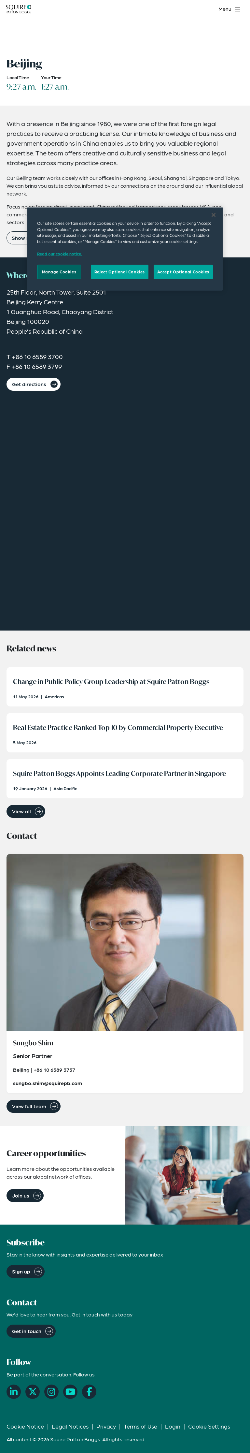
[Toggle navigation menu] (230, 9)
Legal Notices (70, 1426)
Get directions (29, 384)
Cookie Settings (209, 1426)
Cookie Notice (25, 1426)
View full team (29, 1106)
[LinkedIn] (14, 1392)
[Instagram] (51, 1392)
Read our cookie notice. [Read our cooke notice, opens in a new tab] (59, 253)
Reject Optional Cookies (119, 271)
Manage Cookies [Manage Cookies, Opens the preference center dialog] (59, 271)
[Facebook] (89, 1392)
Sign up (21, 1271)
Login (172, 1426)
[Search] (209, 9)
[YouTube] (70, 1392)
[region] (125, 249)
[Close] (213, 215)
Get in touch (26, 1331)
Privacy (106, 1426)
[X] (32, 1392)
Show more (25, 237)
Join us (20, 1195)
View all (21, 811)
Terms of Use (140, 1426)
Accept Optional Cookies (183, 271)
